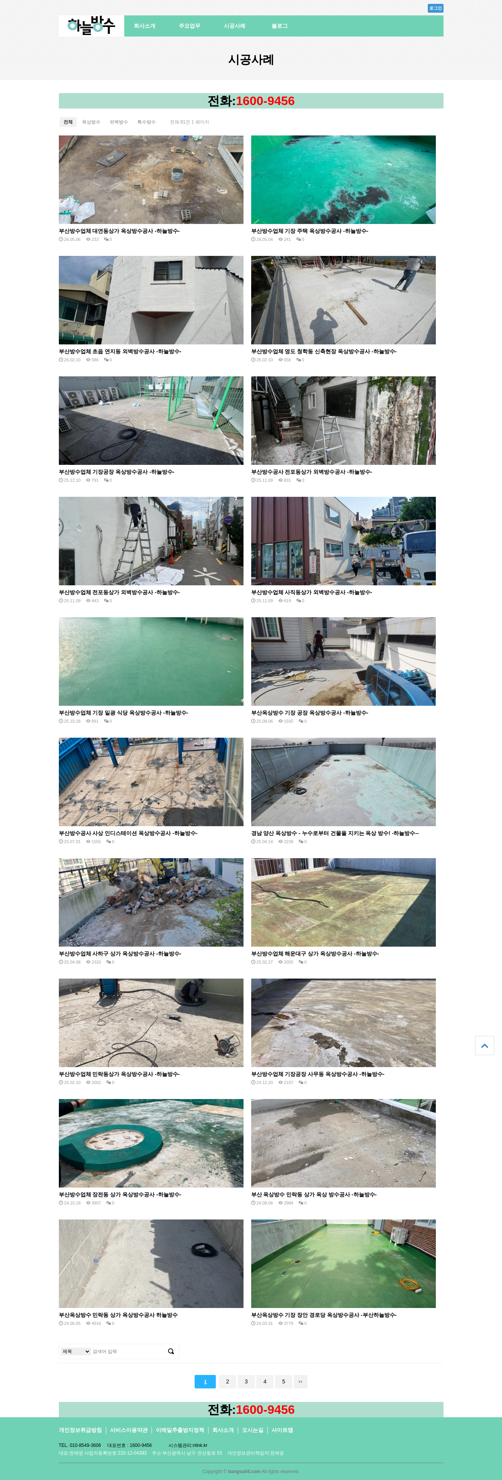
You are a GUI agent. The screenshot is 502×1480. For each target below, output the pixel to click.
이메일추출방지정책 (180, 1430)
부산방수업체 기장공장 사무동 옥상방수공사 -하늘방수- (318, 1074)
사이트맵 (282, 1430)
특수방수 (146, 122)
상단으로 (484, 1045)
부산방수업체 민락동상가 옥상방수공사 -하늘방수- (119, 1074)
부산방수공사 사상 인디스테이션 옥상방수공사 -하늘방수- (128, 833)
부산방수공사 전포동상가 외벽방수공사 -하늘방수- (311, 472)
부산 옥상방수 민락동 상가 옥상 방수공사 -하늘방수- (314, 1194)
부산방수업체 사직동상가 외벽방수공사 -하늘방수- (311, 592)
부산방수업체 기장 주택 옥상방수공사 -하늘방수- (310, 231)
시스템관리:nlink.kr (187, 1445)
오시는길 (253, 1430)
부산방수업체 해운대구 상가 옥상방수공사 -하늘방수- (315, 953)
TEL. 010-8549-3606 (80, 1445)
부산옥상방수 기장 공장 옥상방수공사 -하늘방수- (310, 713)
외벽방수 (119, 122)
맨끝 (300, 1381)
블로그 (280, 26)
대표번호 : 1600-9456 (129, 1445)
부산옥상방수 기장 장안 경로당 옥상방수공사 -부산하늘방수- (324, 1315)
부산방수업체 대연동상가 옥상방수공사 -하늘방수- (119, 231)
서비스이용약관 (129, 1430)
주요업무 (189, 26)
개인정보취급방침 (80, 1430)
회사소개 (144, 26)
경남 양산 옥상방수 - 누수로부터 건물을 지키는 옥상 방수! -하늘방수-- (335, 833)
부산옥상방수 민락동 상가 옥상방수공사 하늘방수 (118, 1315)
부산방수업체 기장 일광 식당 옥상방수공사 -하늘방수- (123, 713)
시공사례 (234, 26)
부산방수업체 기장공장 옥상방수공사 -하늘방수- (117, 472)
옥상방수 (91, 122)
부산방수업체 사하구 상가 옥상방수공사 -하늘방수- (120, 953)
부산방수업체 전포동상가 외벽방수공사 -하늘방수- (119, 592)
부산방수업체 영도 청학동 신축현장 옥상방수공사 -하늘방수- (324, 351)
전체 (68, 122)
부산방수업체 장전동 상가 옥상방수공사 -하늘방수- (120, 1194)
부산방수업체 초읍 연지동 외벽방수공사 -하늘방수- (120, 351)
